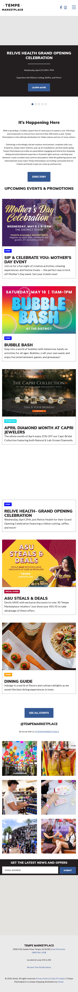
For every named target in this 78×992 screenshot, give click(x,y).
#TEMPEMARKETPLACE (47, 731)
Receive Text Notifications (39, 967)
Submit (68, 870)
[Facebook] (61, 7)
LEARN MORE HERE (39, 238)
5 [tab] (45, 104)
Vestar (60, 981)
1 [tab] (32, 104)
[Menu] (74, 7)
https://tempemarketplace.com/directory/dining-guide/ (39, 658)
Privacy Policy (42, 978)
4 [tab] (42, 104)
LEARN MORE (39, 87)
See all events (39, 712)
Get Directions (58, 949)
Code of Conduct (57, 978)
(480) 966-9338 (39, 952)
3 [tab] (39, 104)
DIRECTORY (39, 176)
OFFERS (39, 577)
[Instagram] (65, 7)
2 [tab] (36, 104)
